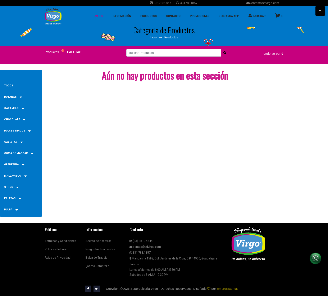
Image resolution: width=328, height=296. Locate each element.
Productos (171, 37)
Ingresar (257, 15)
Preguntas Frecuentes (100, 249)
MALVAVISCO (15, 175)
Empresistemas (227, 288)
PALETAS (74, 52)
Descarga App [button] (229, 16)
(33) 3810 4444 (141, 241)
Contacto (173, 16)
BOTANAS (13, 96)
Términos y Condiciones (60, 241)
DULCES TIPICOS (17, 130)
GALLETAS (13, 141)
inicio (99, 16)
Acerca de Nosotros (98, 241)
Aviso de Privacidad (57, 257)
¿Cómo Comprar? (97, 266)
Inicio (153, 37)
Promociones (199, 16)
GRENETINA (14, 164)
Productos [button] (148, 16)
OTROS (11, 187)
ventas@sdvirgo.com (262, 3)
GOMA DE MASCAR (18, 153)
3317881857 (160, 3)
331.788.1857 (140, 252)
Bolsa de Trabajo (97, 257)
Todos (8, 85)
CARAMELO (14, 108)
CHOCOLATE (14, 119)
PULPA (11, 209)
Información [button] (122, 16)
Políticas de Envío (56, 249)
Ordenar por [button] (273, 53)
